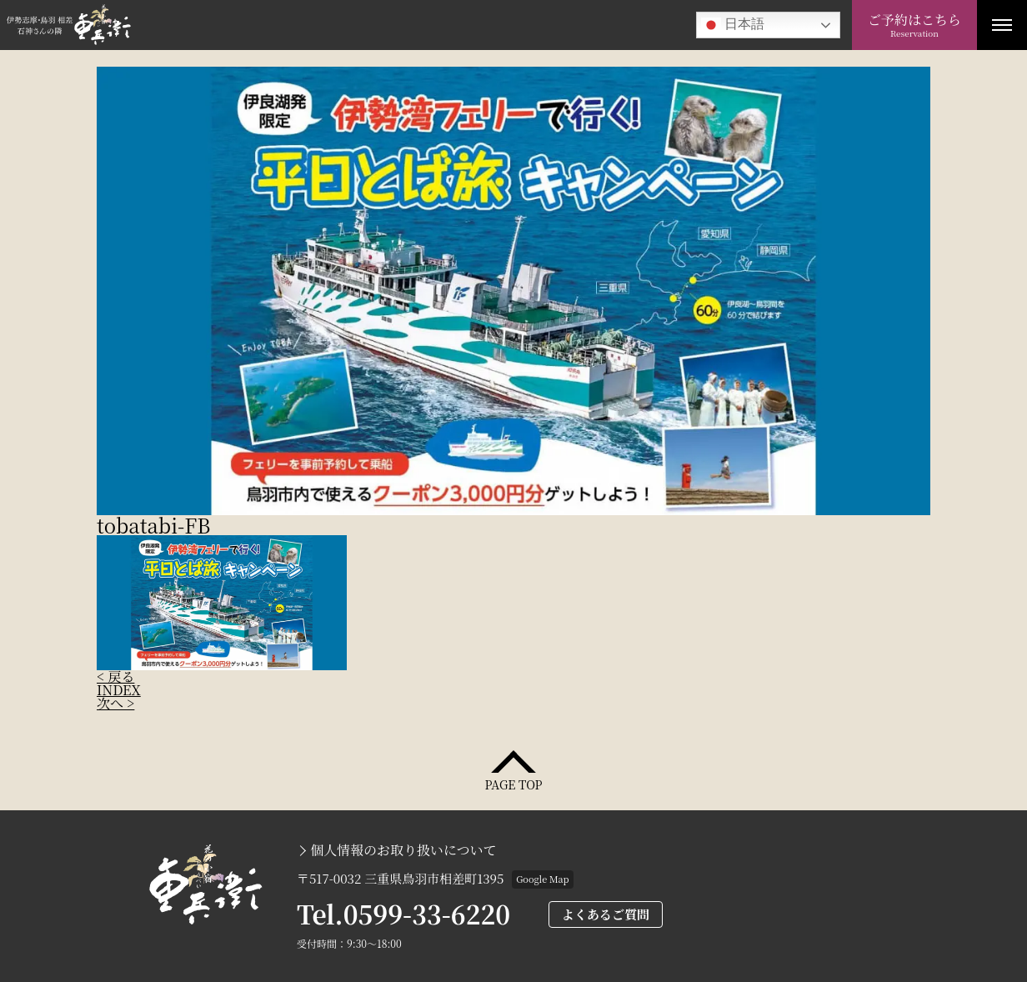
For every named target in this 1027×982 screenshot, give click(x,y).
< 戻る (115, 676)
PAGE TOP (513, 783)
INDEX (119, 689)
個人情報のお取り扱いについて (403, 850)
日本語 (732, 25)
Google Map (542, 878)
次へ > (115, 703)
